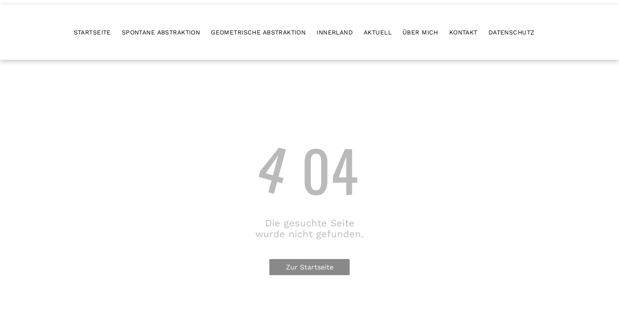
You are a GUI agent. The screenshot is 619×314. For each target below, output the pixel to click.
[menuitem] (98, 32)
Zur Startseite (310, 267)
